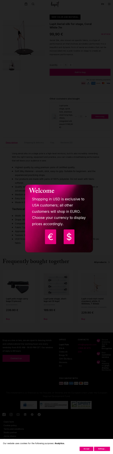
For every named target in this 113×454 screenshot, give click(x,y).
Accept (86, 449)
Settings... (102, 449)
